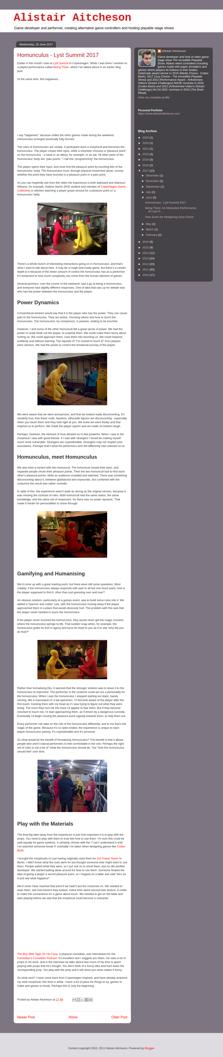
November (153, 181)
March (150, 229)
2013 (146, 258)
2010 (146, 275)
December (153, 175)
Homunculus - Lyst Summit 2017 (165, 202)
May (149, 224)
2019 (146, 159)
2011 (146, 269)
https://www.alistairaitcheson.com (159, 113)
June (149, 197)
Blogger (149, 1048)
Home (73, 1017)
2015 (146, 247)
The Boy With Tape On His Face (37, 954)
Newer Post (26, 1017)
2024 (146, 143)
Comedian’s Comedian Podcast (37, 958)
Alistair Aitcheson (72, 18)
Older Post (119, 1017)
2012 (146, 264)
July (149, 192)
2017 (146, 170)
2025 (146, 137)
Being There (61, 67)
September (153, 186)
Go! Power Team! (107, 858)
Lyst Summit (61, 63)
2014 (146, 253)
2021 (146, 148)
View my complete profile (153, 97)
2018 (146, 165)
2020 (146, 154)
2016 (146, 241)
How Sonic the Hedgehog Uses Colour (169, 217)
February (152, 234)
